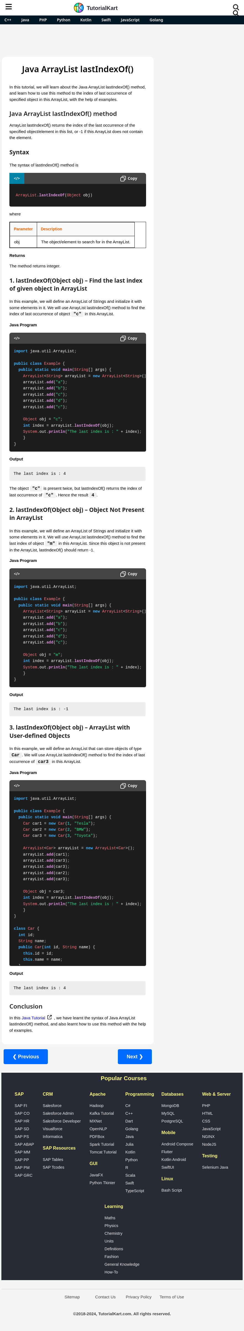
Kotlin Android (174, 1160)
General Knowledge (122, 1265)
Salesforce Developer (62, 1122)
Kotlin (85, 19)
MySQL (168, 1114)
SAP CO (22, 1114)
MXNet (96, 1122)
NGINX (208, 1137)
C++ (7, 19)
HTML (207, 1114)
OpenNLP (98, 1129)
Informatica (53, 1137)
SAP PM (22, 1168)
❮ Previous (25, 1057)
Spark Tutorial (102, 1145)
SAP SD (22, 1129)
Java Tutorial (33, 1018)
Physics (111, 1226)
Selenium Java (215, 1168)
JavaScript (130, 19)
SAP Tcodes (53, 1168)
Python (63, 19)
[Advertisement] (122, 39)
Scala (130, 1176)
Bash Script (172, 1191)
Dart (129, 1122)
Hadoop (96, 1106)
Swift (106, 19)
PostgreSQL (172, 1122)
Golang (156, 19)
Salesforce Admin (58, 1114)
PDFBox (97, 1137)
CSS (206, 1122)
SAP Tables (53, 1160)
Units (109, 1242)
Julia (129, 1145)
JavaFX (96, 1176)
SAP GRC (24, 1176)
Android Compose (177, 1145)
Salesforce (52, 1106)
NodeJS (209, 1145)
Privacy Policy (138, 1297)
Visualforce (53, 1129)
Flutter (167, 1152)
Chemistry (114, 1234)
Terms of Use (172, 1297)
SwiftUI (168, 1168)
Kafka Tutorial (102, 1114)
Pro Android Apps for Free (200, 64)
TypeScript (134, 1191)
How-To (111, 1273)
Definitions (114, 1249)
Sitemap (72, 1297)
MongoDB (170, 1106)
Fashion (112, 1257)
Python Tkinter (102, 1183)
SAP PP (22, 1160)
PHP (43, 19)
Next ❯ (135, 1057)
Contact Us (105, 1297)
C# (127, 1106)
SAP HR (22, 1122)
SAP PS (22, 1137)
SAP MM (22, 1153)
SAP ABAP (24, 1145)
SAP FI (21, 1106)
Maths (110, 1219)
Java (25, 19)
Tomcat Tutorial (103, 1153)
